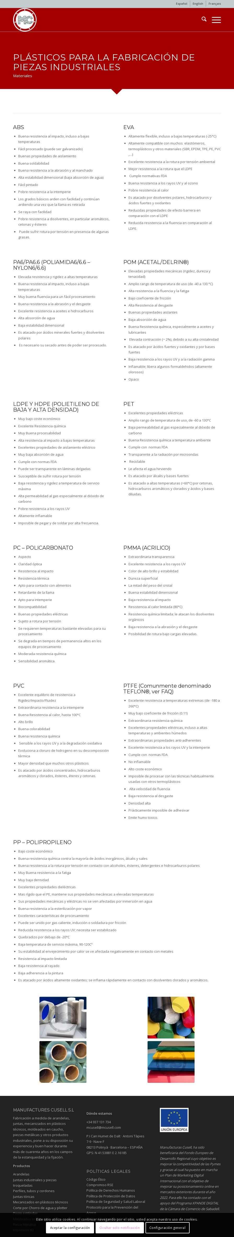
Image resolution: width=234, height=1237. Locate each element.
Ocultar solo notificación (120, 1228)
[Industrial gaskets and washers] (25, 20)
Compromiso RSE (99, 1184)
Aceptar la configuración (70, 1228)
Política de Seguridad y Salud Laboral (115, 1201)
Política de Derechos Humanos (110, 1190)
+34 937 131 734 (98, 1122)
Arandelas (21, 1174)
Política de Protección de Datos (110, 1196)
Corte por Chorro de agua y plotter (40, 1207)
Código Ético (96, 1179)
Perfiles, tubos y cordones (34, 1190)
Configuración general (167, 1228)
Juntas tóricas (23, 1196)
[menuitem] (181, 4)
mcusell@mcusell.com (103, 1127)
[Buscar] (201, 20)
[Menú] (214, 20)
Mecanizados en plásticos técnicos (40, 1202)
